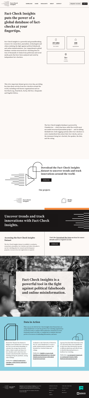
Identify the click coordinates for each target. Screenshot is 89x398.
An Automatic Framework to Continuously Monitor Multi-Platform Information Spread (71, 369)
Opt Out (64, 390)
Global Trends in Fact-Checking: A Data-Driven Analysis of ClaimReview (16, 373)
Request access (75, 4)
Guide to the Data (53, 388)
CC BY (25, 391)
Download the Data (63, 247)
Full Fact (29, 386)
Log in (84, 4)
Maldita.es (34, 386)
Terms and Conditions (67, 386)
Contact (51, 394)
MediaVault (21, 386)
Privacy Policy (65, 388)
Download (46, 185)
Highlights (51, 390)
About (50, 392)
